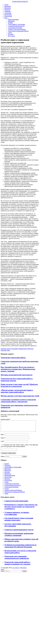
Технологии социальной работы (13, 358)
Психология (8, 16)
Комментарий (5, 419)
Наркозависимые (13, 19)
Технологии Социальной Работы (18, 31)
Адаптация (7, 13)
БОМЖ (10, 23)
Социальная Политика (15, 28)
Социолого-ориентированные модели (18, 532)
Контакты (23, 570)
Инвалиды (7, 8)
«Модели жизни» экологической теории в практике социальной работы (17, 391)
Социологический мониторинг (16, 503)
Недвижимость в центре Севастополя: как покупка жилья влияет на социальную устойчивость (21, 509)
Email (3, 440)
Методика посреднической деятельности (16, 375)
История (10, 34)
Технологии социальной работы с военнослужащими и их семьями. (17, 565)
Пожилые (7, 9)
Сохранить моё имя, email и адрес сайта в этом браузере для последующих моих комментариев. (19, 447)
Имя (3, 436)
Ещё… (6, 18)
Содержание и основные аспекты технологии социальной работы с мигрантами (18, 401)
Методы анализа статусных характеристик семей (20, 396)
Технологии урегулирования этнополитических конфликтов (16, 559)
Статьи (6, 491)
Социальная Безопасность (16, 26)
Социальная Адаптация (11, 486)
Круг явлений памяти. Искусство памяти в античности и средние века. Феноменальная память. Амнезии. (18, 369)
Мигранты (11, 21)
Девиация (7, 11)
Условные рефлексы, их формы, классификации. (16, 516)
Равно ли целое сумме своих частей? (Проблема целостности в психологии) (19, 385)
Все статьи (11, 36)
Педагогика (8, 14)
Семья (6, 4)
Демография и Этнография (16, 24)
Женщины (7, 6)
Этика (10, 32)
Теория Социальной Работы (17, 29)
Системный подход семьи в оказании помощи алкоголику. (18, 521)
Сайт (2, 443)
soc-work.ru (15, 570)
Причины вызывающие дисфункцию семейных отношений (18, 537)
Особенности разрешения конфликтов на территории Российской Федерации (20, 548)
